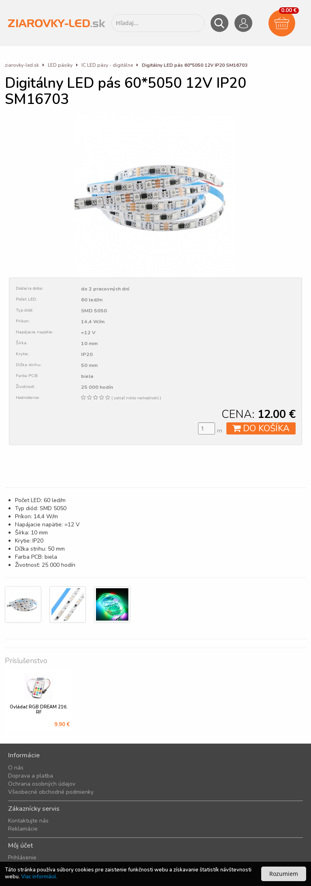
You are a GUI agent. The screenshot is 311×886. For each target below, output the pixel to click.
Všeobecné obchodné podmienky (51, 792)
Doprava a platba (30, 776)
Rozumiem (283, 874)
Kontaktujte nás (28, 821)
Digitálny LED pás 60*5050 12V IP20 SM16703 (194, 65)
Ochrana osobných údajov (41, 784)
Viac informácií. (39, 876)
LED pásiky (61, 65)
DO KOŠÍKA (261, 428)
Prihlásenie (22, 857)
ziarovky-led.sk (22, 65)
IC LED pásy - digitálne (107, 65)
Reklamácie (23, 829)
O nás (15, 768)
